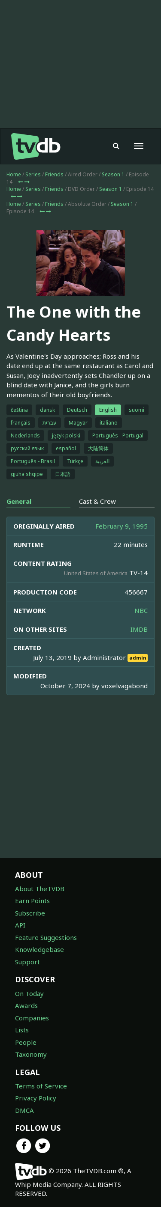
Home (13, 174)
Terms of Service (41, 1086)
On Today (29, 993)
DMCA (24, 1110)
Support (27, 961)
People (25, 1042)
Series (33, 174)
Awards (26, 1005)
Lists (22, 1030)
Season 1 (113, 174)
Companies (32, 1018)
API (20, 925)
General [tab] (18, 501)
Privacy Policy (35, 1098)
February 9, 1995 (121, 526)
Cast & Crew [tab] (97, 501)
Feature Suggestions (46, 937)
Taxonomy (31, 1054)
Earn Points (32, 900)
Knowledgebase (39, 949)
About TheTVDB (39, 888)
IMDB (139, 629)
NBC (141, 610)
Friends (54, 174)
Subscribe (30, 913)
